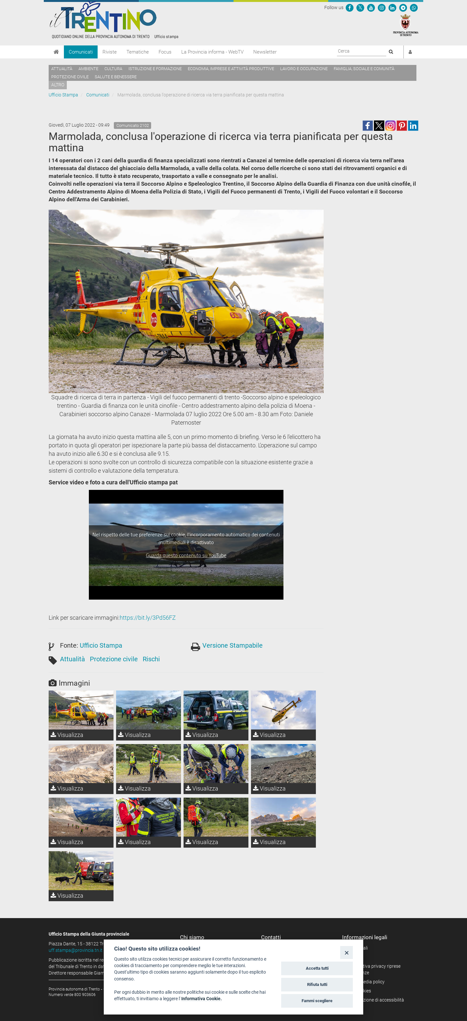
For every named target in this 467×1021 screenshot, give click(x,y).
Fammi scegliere (317, 1000)
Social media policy (366, 981)
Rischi (151, 659)
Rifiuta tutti (317, 984)
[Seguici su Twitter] (360, 7)
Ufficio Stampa (63, 94)
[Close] (346, 952)
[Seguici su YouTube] (371, 7)
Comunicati (81, 52)
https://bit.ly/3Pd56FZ (148, 617)
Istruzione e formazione (155, 68)
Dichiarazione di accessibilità (375, 999)
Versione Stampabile (232, 645)
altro (57, 84)
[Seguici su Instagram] (381, 7)
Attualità (61, 68)
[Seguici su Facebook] (349, 7)
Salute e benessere (116, 76)
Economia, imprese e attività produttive (231, 68)
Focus (165, 52)
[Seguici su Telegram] (403, 7)
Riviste (109, 52)
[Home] (56, 51)
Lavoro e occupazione (304, 68)
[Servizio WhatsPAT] (413, 7)
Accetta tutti (317, 968)
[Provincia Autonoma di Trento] (405, 24)
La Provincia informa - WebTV (212, 52)
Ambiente (88, 68)
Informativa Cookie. (201, 998)
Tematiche (137, 52)
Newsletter (265, 52)
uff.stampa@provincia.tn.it (75, 950)
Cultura (113, 68)
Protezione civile (70, 76)
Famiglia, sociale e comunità (364, 68)
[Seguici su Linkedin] (392, 7)
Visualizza (67, 734)
